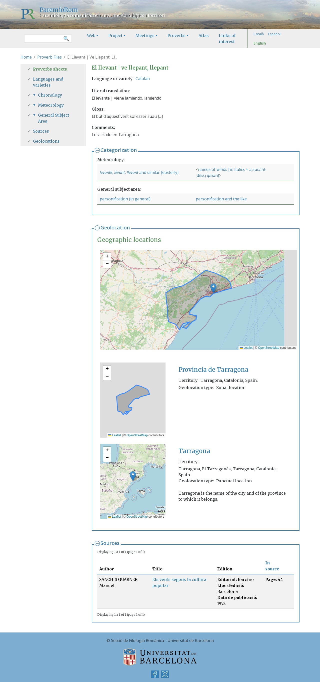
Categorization (118, 150)
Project (115, 35)
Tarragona (194, 451)
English (260, 43)
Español (274, 34)
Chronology (50, 95)
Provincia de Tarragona (213, 370)
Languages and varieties (48, 82)
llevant (132, 172)
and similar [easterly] (158, 172)
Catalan (143, 78)
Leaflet (246, 348)
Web (91, 35)
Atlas (203, 35)
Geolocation (115, 227)
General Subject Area (53, 118)
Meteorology (51, 105)
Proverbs (177, 35)
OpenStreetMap (268, 348)
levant (119, 172)
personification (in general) (125, 199)
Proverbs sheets (50, 69)
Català (259, 34)
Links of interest (227, 38)
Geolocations (46, 141)
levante (106, 172)
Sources (110, 543)
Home (26, 57)
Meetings (145, 35)
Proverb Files (49, 57)
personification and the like (221, 199)
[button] (213, 288)
